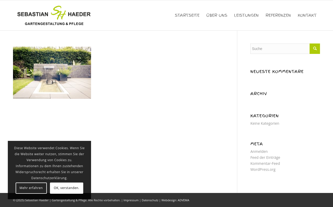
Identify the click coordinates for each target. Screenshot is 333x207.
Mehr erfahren (31, 188)
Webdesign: (169, 200)
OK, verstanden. (66, 188)
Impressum (131, 200)
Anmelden (259, 151)
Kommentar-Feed (265, 163)
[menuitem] (187, 15)
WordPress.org (262, 169)
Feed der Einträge (265, 157)
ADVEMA (183, 200)
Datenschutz (150, 200)
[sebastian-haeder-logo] (54, 15)
